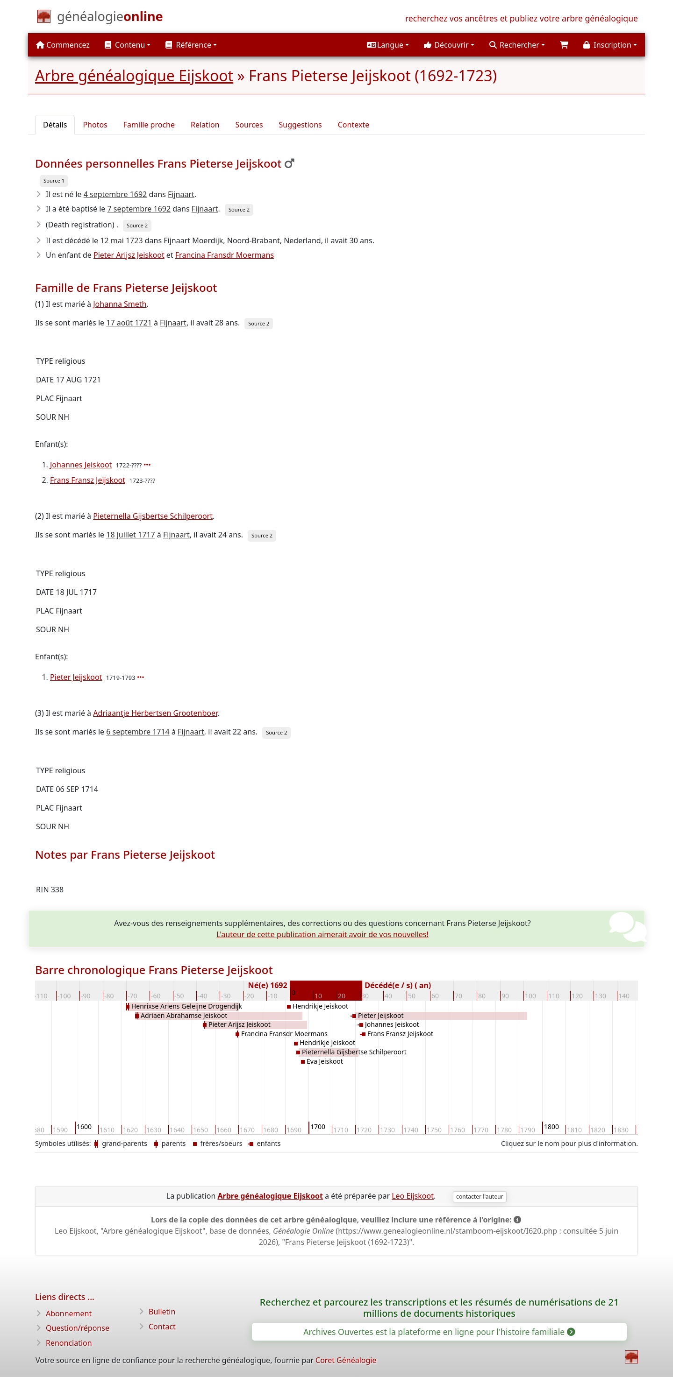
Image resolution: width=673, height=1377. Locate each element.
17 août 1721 (129, 323)
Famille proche (149, 125)
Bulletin (162, 1311)
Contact (162, 1326)
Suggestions (300, 125)
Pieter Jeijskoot (76, 677)
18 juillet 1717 (130, 535)
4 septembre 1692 (115, 194)
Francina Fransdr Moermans (224, 255)
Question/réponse (77, 1328)
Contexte (353, 125)
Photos (95, 125)
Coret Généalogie (345, 1360)
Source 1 (53, 180)
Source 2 (239, 209)
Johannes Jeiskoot (81, 464)
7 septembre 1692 (139, 209)
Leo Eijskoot (413, 1196)
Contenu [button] (125, 45)
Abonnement (69, 1313)
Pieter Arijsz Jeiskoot (129, 255)
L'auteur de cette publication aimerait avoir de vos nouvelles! (322, 934)
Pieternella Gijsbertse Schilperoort (153, 516)
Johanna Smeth (119, 304)
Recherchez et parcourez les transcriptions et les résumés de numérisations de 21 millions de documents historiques (439, 1308)
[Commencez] (110, 18)
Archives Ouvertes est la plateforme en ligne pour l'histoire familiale (438, 1331)
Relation (205, 125)
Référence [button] (188, 45)
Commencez (63, 45)
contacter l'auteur (479, 1196)
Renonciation (69, 1343)
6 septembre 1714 (138, 732)
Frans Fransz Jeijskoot (87, 480)
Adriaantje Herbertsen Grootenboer (155, 713)
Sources (249, 125)
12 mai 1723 (121, 240)
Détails (55, 125)
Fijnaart (181, 194)
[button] (387, 45)
